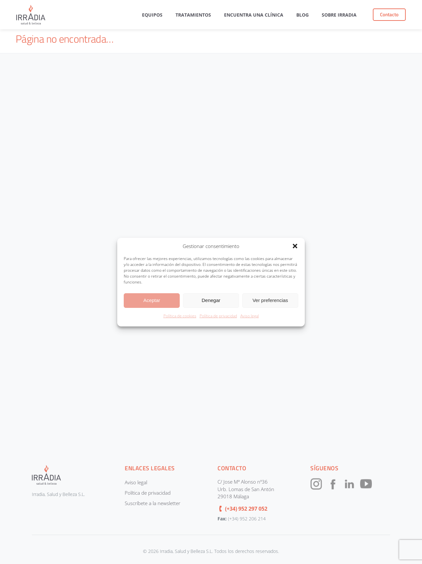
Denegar (211, 300)
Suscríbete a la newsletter (152, 503)
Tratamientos (193, 15)
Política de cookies (179, 316)
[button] (295, 246)
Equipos (152, 15)
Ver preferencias (270, 300)
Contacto (389, 14)
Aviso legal (249, 316)
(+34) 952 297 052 (246, 508)
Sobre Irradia (339, 15)
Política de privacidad (218, 316)
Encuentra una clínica (253, 15)
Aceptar (151, 300)
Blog (302, 15)
